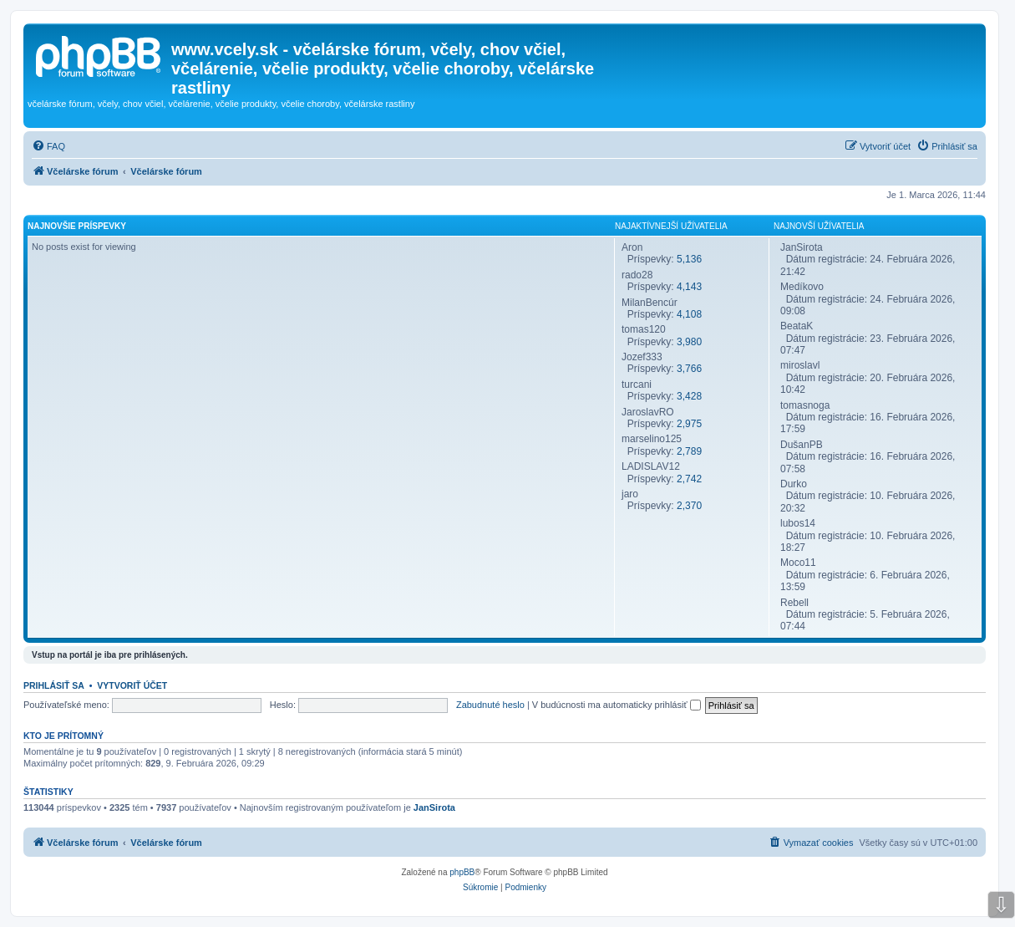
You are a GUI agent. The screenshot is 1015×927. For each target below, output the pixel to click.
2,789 (689, 451)
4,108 (689, 314)
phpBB (462, 872)
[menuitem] (48, 146)
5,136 (689, 259)
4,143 (689, 287)
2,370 (689, 506)
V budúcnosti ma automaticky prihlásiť (616, 705)
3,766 (689, 368)
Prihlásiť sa (53, 685)
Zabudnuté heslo (490, 705)
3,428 (689, 396)
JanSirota (434, 807)
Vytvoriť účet (132, 685)
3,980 (689, 342)
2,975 (689, 424)
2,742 (689, 479)
